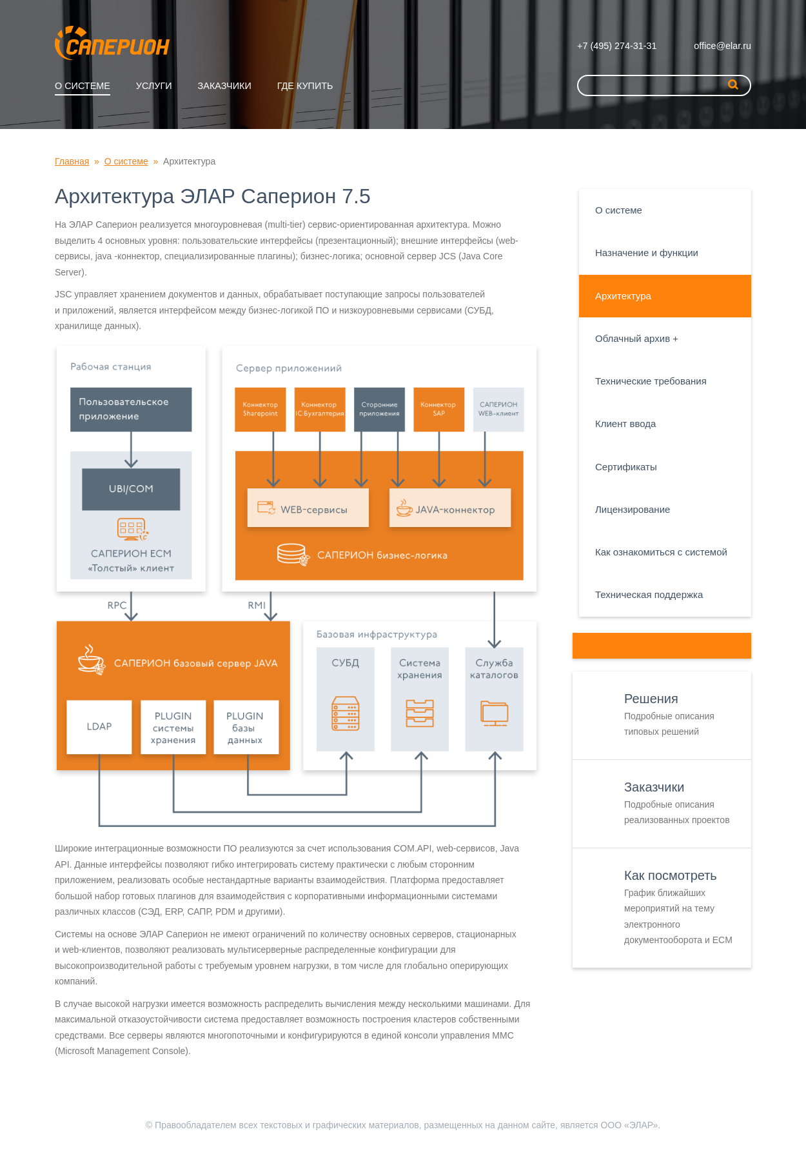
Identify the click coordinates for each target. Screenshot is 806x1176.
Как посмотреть (670, 875)
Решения (651, 699)
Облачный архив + (636, 338)
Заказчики (224, 86)
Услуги (154, 86)
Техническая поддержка (649, 594)
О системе (82, 86)
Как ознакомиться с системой (661, 551)
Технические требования (651, 380)
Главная (72, 161)
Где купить (305, 86)
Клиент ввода (625, 423)
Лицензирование (632, 509)
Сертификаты (626, 466)
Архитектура (623, 295)
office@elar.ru (722, 46)
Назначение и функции (646, 252)
